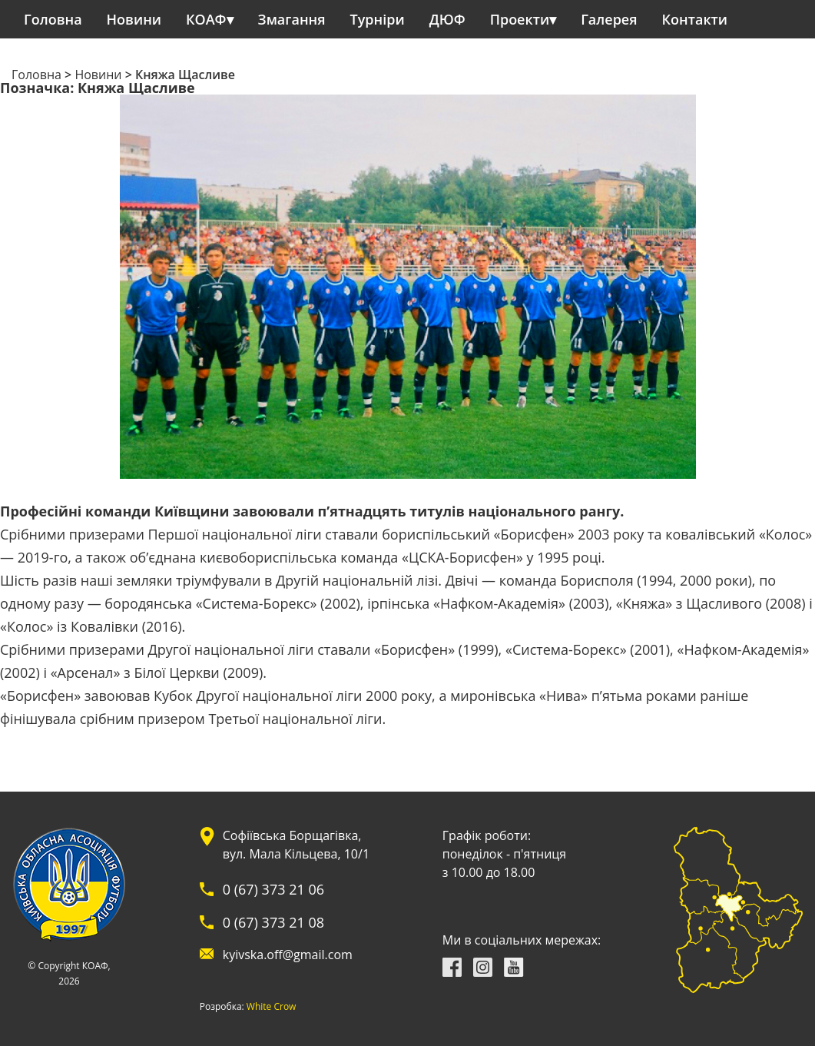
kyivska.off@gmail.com (288, 954)
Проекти (519, 19)
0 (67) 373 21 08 (273, 922)
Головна (53, 19)
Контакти (695, 19)
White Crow (272, 1006)
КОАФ (206, 19)
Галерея (609, 19)
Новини (134, 19)
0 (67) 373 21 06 (273, 889)
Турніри (377, 19)
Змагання (292, 19)
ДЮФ (447, 19)
